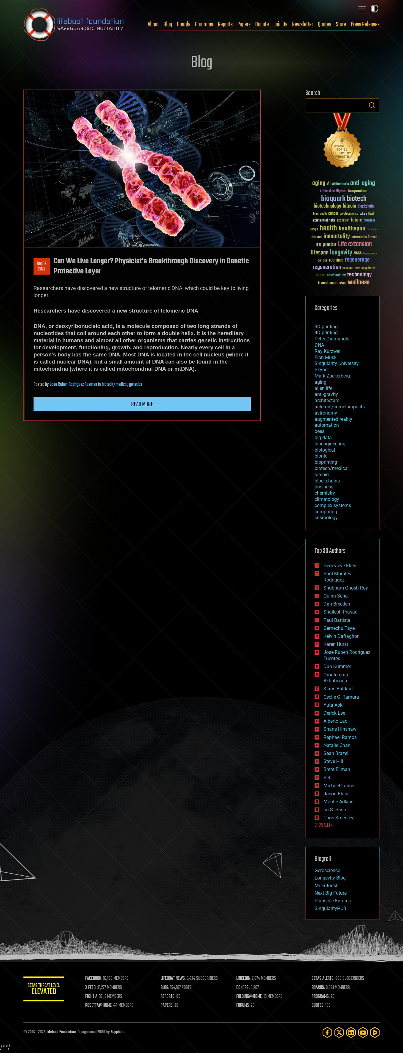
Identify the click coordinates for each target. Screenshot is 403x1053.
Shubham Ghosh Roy (345, 588)
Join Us (280, 24)
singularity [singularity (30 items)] (368, 268)
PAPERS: (167, 1005)
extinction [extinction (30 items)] (343, 221)
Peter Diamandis (332, 339)
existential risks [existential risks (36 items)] (323, 221)
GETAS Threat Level (44, 990)
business (324, 487)
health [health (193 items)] (328, 228)
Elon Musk (326, 357)
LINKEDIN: (244, 978)
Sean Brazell (336, 753)
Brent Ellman (336, 769)
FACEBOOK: (94, 978)
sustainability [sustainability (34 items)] (336, 276)
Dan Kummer (337, 666)
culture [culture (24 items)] (363, 214)
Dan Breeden (336, 604)
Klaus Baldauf (338, 689)
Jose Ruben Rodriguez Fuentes (73, 384)
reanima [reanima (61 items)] (336, 260)
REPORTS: (168, 997)
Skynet (322, 369)
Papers (243, 24)
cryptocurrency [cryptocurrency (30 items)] (349, 214)
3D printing (326, 326)
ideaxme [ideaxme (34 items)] (316, 237)
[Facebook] (327, 1032)
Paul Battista (336, 620)
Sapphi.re (117, 1032)
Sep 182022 (42, 266)
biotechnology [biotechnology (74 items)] (327, 206)
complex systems (333, 505)
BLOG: (165, 988)
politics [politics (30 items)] (322, 261)
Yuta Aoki (333, 705)
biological (325, 450)
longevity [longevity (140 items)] (341, 253)
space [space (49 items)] (321, 275)
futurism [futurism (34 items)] (369, 221)
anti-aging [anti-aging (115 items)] (362, 183)
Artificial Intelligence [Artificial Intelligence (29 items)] (333, 191)
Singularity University (337, 363)
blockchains (327, 481)
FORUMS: (243, 1005)
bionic (321, 456)
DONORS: (243, 988)
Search (372, 105)
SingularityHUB (330, 908)
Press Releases (365, 24)
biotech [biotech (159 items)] (356, 199)
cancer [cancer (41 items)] (333, 213)
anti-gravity (326, 394)
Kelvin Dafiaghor (340, 636)
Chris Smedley (338, 818)
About (153, 24)
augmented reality (333, 419)
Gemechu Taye (339, 628)
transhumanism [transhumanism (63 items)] (332, 283)
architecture (327, 400)
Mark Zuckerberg (332, 376)
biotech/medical (114, 384)
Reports (225, 24)
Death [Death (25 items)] (371, 214)
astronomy (326, 413)
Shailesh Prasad (340, 612)
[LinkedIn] (351, 1032)
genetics (135, 384)
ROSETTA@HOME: (100, 1005)
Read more (142, 404)
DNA (319, 345)
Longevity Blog (330, 878)
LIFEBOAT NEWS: (174, 978)
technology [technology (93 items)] (359, 275)
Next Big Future (331, 893)
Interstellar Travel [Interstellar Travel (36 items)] (364, 237)
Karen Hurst (335, 644)
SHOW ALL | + (324, 825)
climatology (327, 499)
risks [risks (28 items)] (357, 268)
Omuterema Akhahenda (335, 678)
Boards (183, 24)
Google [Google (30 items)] (314, 230)
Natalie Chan (336, 745)
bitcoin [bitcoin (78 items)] (349, 206)
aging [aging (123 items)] (319, 183)
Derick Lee (334, 713)
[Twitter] (339, 1032)
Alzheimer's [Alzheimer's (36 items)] (340, 184)
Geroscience (327, 870)
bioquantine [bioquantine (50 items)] (357, 190)
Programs (204, 24)
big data (323, 437)
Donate (262, 24)
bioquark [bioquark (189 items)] (333, 199)
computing (326, 511)
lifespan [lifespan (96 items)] (320, 252)
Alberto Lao (335, 721)
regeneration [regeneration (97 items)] (327, 267)
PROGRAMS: (321, 997)
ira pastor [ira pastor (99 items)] (326, 244)
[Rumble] (375, 1032)
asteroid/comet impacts (340, 407)
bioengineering (330, 444)
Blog (168, 24)
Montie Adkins (338, 802)
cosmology (326, 517)
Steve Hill (333, 761)
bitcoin (322, 474)
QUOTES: (318, 1005)
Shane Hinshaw (339, 729)
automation (327, 425)
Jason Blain (335, 793)
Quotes (324, 24)
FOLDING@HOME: (250, 997)
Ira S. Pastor (336, 810)
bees (319, 431)
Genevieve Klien (339, 565)
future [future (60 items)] (356, 220)
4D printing (326, 332)
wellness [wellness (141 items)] (358, 282)
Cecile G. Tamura (341, 697)
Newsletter (302, 24)
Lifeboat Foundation (61, 1032)
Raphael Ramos (340, 737)
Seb (327, 777)
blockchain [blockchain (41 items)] (366, 206)
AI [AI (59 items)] (329, 184)
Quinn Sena (335, 596)
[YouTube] (363, 1032)
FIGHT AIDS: (95, 997)
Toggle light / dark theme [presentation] (374, 8)
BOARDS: (318, 988)
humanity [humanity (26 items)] (372, 230)
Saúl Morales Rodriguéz (337, 577)
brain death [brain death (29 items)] (320, 214)
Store (341, 24)
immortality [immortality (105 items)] (336, 236)
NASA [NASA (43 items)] (358, 253)
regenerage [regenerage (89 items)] (357, 260)
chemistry (325, 493)
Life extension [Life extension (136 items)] (355, 244)
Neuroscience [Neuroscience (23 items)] (370, 254)
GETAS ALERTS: (323, 978)
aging (320, 382)
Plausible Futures (333, 901)
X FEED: (92, 988)
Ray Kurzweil (328, 351)
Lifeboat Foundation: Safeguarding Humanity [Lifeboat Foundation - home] (73, 24)
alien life (323, 388)
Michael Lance (338, 785)
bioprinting (326, 462)
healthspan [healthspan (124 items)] (352, 228)
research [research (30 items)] (347, 268)
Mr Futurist (326, 885)
